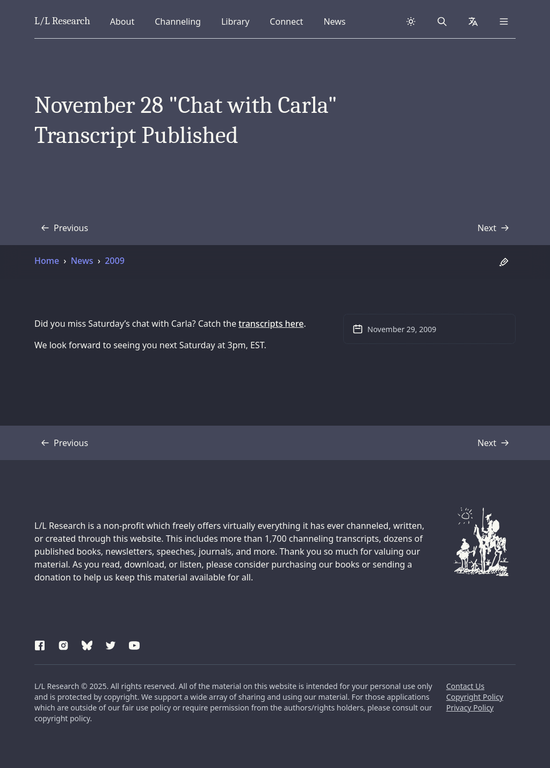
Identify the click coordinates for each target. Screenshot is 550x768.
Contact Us (465, 686)
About (125, 21)
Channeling (177, 21)
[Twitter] (110, 643)
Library (238, 21)
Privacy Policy (470, 707)
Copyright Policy (474, 697)
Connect (288, 21)
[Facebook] (39, 643)
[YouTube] (134, 643)
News (337, 21)
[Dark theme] (411, 21)
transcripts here (270, 323)
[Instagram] (63, 643)
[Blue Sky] (87, 643)
